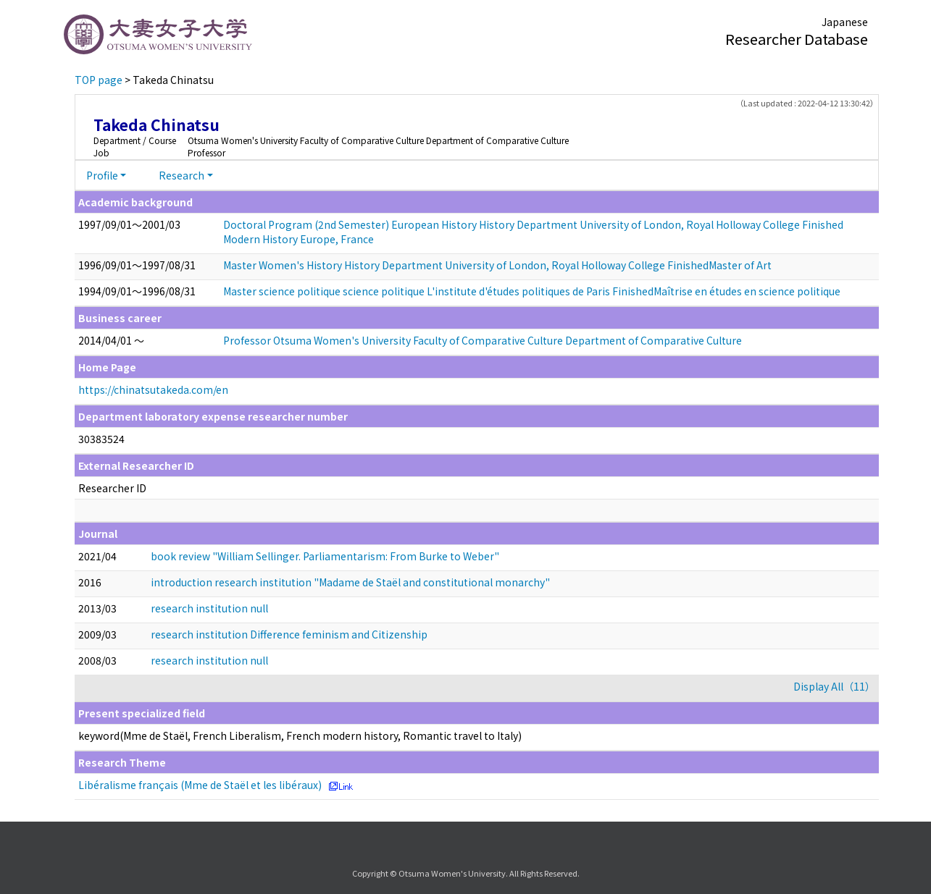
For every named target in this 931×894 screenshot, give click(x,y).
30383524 (101, 438)
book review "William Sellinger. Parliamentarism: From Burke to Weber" (325, 556)
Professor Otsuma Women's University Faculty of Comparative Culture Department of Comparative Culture (482, 340)
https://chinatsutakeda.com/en (153, 389)
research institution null (209, 608)
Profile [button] (102, 175)
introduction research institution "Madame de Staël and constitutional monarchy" (350, 582)
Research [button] (181, 175)
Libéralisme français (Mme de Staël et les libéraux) (200, 784)
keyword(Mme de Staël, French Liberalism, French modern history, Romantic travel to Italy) (300, 735)
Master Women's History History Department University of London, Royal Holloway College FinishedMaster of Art (497, 265)
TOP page (98, 79)
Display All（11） (834, 686)
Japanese (845, 21)
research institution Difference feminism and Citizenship (289, 634)
